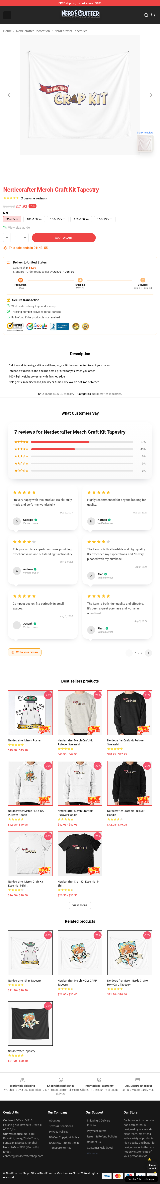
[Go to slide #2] (90, 164)
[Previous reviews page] (129, 653)
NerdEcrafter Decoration (33, 31)
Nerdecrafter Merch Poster (24, 740)
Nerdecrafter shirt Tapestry (24, 980)
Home (7, 31)
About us (54, 1120)
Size (6, 212)
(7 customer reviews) (34, 198)
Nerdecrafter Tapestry (21, 1051)
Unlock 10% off (152, 1166)
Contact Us (94, 1142)
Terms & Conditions (61, 1126)
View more (80, 905)
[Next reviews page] (148, 653)
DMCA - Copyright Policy (64, 1137)
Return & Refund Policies (102, 1136)
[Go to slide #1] (69, 164)
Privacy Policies (58, 1131)
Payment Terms (96, 1130)
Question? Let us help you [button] (141, 1179)
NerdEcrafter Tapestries (70, 31)
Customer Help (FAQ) (100, 1147)
